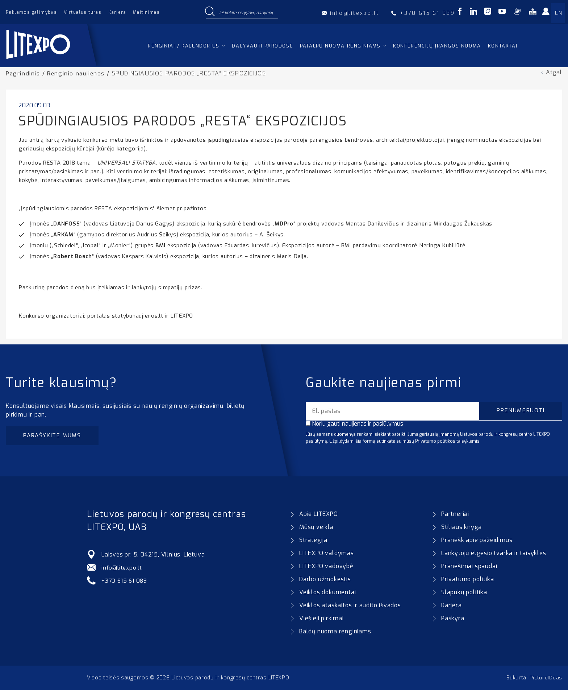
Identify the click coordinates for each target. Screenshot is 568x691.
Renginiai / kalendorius (184, 46)
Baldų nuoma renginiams (335, 632)
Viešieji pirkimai (321, 619)
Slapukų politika (464, 593)
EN (558, 13)
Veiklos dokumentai (327, 593)
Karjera (117, 12)
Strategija (313, 541)
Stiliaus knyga (461, 527)
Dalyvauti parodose (262, 46)
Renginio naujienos (76, 73)
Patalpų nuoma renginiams (340, 46)
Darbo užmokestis (325, 580)
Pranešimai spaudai (469, 567)
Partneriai (455, 514)
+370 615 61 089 (125, 581)
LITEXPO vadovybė (326, 567)
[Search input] (247, 11)
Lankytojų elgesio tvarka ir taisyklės (493, 554)
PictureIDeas (546, 678)
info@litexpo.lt (122, 568)
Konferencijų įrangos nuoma (437, 46)
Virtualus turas (82, 12)
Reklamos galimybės (31, 12)
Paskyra (452, 619)
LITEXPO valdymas (326, 554)
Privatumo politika (467, 580)
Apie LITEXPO (318, 514)
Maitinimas (146, 12)
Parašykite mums (53, 436)
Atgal (554, 72)
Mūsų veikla (316, 527)
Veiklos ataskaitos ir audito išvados (350, 606)
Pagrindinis (23, 73)
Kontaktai (502, 46)
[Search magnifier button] (210, 12)
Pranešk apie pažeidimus (476, 541)
